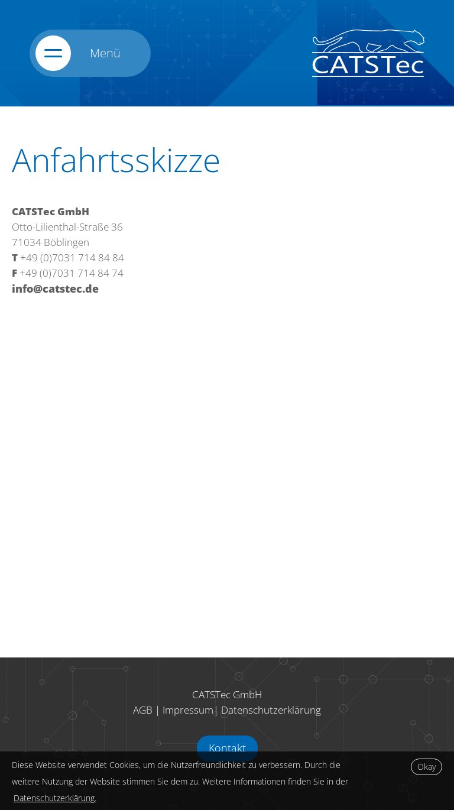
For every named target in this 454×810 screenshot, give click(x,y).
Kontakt (227, 748)
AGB (143, 710)
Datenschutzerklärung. (55, 797)
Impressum (188, 710)
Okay (426, 766)
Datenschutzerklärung (271, 710)
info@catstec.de (55, 288)
